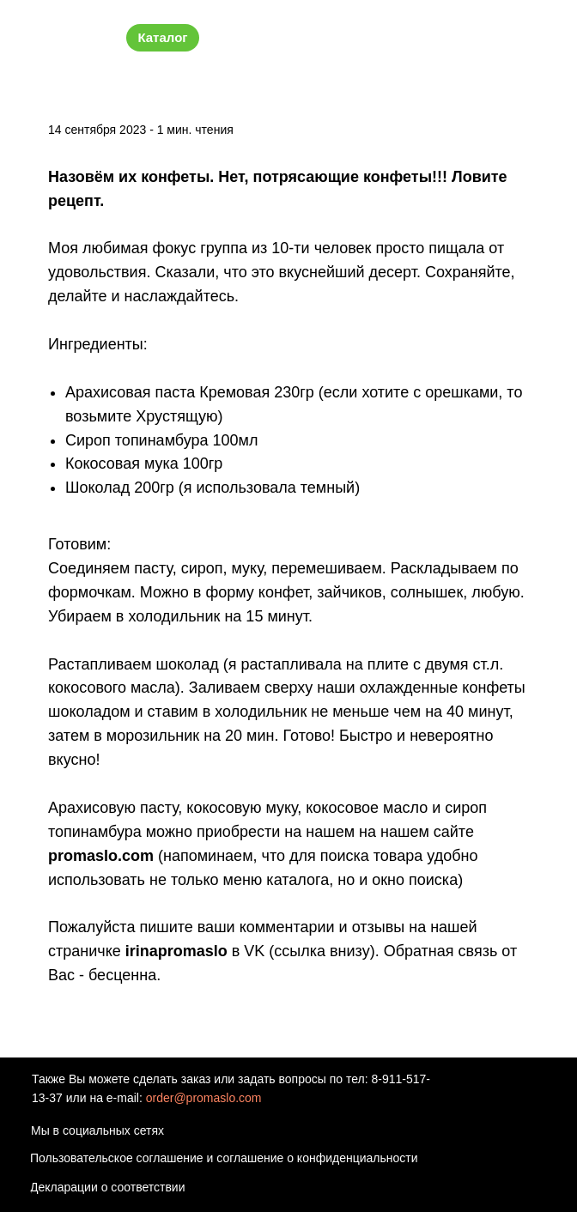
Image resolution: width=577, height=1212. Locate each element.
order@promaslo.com (204, 1098)
